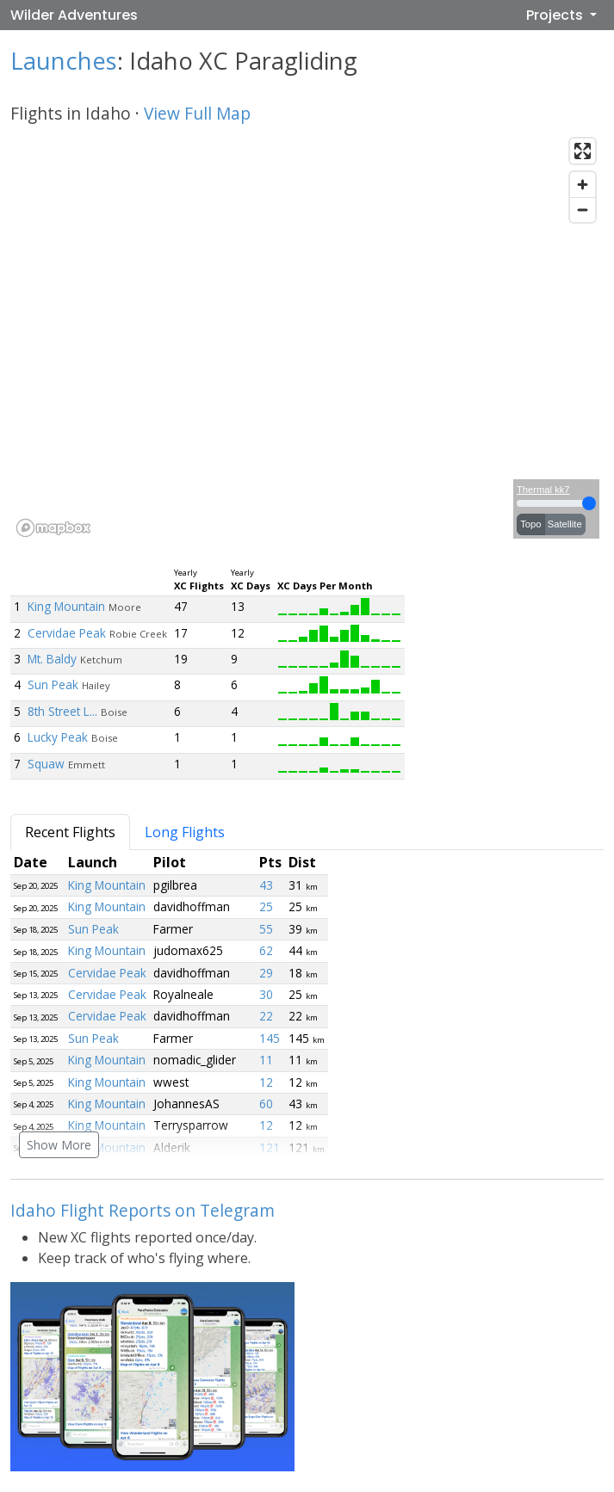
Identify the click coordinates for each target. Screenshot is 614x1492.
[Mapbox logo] (53, 528)
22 (266, 1016)
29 (266, 973)
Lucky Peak (58, 737)
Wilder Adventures (74, 15)
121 (269, 1147)
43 (266, 885)
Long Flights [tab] (185, 832)
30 (266, 994)
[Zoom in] (582, 184)
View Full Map (197, 113)
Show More (59, 1145)
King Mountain (66, 606)
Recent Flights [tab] (70, 832)
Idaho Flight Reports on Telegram (142, 1210)
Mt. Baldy (52, 658)
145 (269, 1038)
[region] (307, 336)
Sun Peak (53, 684)
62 (266, 950)
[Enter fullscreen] (582, 151)
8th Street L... (62, 711)
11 (266, 1059)
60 (266, 1103)
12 (266, 1082)
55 (266, 929)
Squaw (46, 763)
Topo (530, 524)
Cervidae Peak (67, 633)
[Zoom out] (582, 209)
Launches (63, 61)
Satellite (565, 524)
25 (266, 906)
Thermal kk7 (543, 489)
